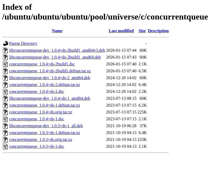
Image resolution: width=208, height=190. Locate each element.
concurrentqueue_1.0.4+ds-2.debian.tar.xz (44, 84)
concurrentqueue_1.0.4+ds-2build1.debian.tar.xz (50, 71)
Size (142, 30)
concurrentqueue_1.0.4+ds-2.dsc (36, 91)
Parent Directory (23, 43)
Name (57, 30)
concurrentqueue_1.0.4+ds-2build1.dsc (42, 64)
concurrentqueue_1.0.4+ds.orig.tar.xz (40, 112)
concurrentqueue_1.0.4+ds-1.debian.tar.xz (44, 105)
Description (158, 30)
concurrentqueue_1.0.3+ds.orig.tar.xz (40, 139)
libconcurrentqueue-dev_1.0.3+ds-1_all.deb (46, 126)
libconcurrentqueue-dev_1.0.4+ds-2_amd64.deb (49, 77)
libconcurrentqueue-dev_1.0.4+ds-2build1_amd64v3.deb (57, 50)
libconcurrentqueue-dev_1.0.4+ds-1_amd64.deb (49, 98)
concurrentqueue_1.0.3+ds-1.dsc (36, 146)
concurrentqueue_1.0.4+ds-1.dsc (36, 119)
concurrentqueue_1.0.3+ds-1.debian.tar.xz (44, 132)
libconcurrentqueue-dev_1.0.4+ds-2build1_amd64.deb (55, 57)
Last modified (121, 30)
